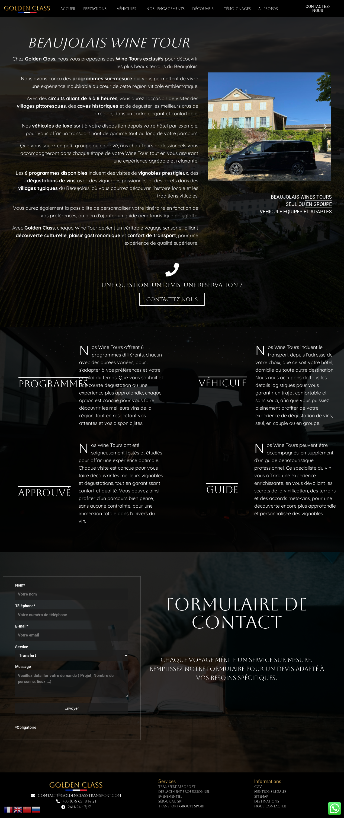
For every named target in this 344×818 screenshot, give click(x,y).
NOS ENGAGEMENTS (165, 9)
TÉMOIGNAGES (237, 9)
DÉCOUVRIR (204, 9)
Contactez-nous (172, 299)
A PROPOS (269, 9)
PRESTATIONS (96, 9)
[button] (214, 126)
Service (71, 653)
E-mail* (71, 630)
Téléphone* (71, 610)
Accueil (68, 9)
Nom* (71, 589)
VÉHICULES (128, 9)
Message (71, 681)
